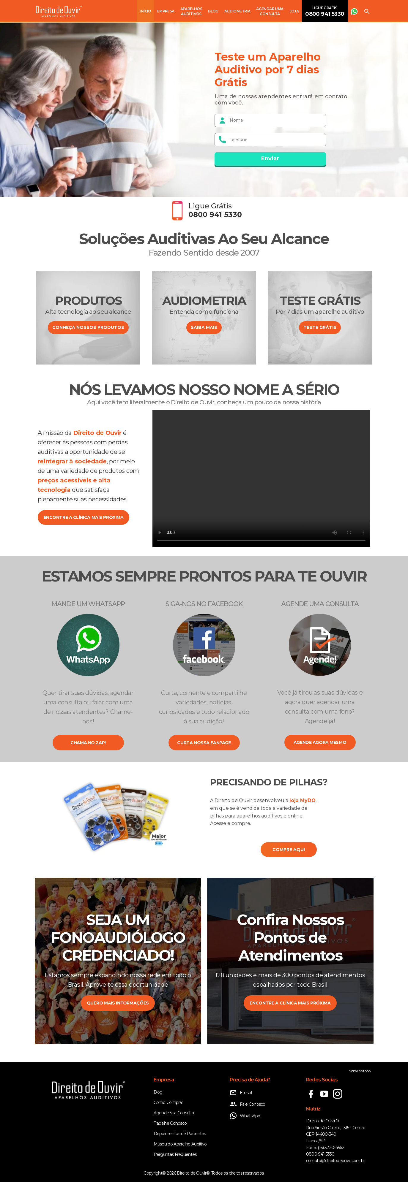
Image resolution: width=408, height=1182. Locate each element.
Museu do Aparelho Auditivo (180, 1144)
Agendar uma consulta (269, 11)
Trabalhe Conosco (170, 1123)
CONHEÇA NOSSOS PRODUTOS (88, 327)
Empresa (165, 11)
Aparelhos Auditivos (191, 11)
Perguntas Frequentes (175, 1154)
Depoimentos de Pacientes (180, 1133)
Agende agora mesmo (320, 742)
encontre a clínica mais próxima (84, 517)
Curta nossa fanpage (204, 742)
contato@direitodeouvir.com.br (335, 1160)
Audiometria (237, 11)
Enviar (270, 158)
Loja (294, 11)
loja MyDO (302, 800)
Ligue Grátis (324, 11)
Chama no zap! (88, 742)
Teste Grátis (319, 327)
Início (145, 11)
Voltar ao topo (359, 1071)
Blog (213, 11)
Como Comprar (168, 1102)
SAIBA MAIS (204, 327)
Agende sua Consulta (174, 1113)
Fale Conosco (247, 1104)
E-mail (241, 1092)
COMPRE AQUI (288, 849)
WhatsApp (245, 1115)
